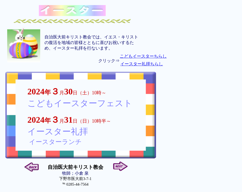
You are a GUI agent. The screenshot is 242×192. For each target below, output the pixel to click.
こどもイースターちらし (143, 56)
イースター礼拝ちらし (141, 64)
